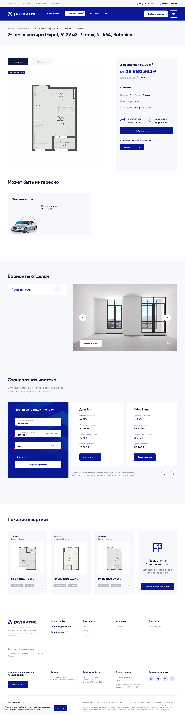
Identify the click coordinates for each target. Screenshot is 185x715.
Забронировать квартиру (147, 131)
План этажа (42, 62)
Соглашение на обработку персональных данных (25, 651)
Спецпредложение (74, 14)
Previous (82, 314)
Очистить (21, 453)
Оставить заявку (90, 453)
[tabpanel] (125, 314)
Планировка (18, 62)
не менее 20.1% (36, 430)
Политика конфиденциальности (21, 646)
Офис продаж (155, 623)
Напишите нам (18, 682)
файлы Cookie (25, 707)
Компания (12, 4)
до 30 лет (36, 441)
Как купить (26, 4)
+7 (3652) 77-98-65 (143, 3)
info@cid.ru (120, 677)
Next (167, 314)
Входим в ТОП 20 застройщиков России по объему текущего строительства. (23, 629)
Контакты (56, 4)
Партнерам (41, 4)
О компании (121, 623)
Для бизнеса (57, 628)
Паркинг (133, 147)
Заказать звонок (169, 4)
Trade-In (86, 631)
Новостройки (53, 14)
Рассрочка (87, 627)
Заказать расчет (91, 340)
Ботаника (125, 87)
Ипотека (87, 623)
